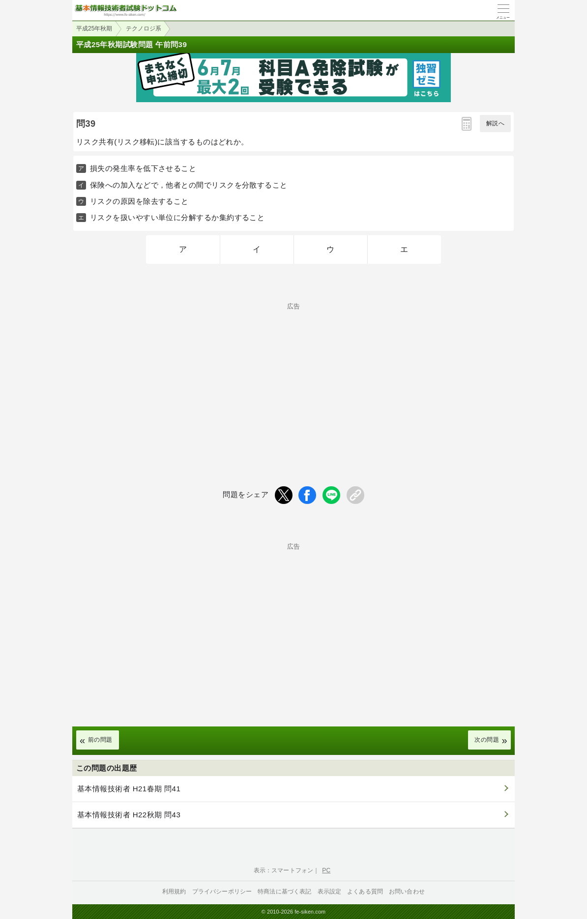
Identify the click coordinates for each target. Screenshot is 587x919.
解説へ (495, 123)
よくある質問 (365, 891)
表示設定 (330, 891)
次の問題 (486, 739)
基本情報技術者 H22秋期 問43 (128, 814)
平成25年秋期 (94, 28)
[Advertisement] (293, 378)
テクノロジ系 (143, 28)
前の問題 (100, 739)
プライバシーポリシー (222, 891)
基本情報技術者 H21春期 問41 (128, 788)
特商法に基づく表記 (284, 891)
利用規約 (174, 891)
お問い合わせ (407, 891)
